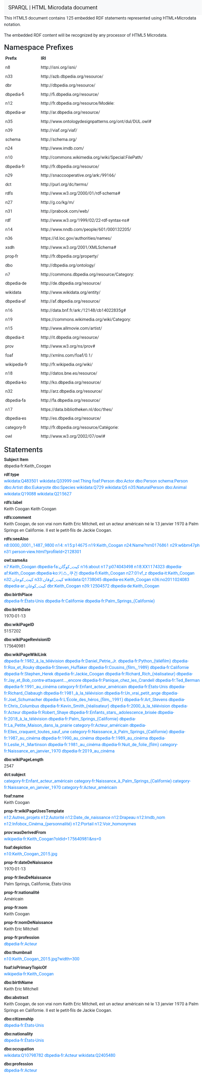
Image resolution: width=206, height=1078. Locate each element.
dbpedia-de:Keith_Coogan (135, 586)
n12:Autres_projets (22, 817)
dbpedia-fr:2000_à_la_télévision (140, 706)
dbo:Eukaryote (37, 487)
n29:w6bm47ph (185, 545)
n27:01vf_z (136, 573)
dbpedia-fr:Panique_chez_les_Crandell (118, 680)
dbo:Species (63, 487)
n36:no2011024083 (170, 579)
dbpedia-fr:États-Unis (24, 601)
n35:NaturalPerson (146, 487)
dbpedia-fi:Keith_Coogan (102, 573)
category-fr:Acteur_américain (100, 725)
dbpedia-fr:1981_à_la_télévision (73, 693)
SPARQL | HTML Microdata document (52, 7)
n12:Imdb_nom (151, 817)
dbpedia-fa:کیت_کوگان (58, 566)
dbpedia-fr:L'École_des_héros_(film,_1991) (83, 699)
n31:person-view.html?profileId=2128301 (43, 551)
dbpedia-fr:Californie (64, 601)
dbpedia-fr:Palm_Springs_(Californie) (120, 601)
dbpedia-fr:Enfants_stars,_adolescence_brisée (113, 712)
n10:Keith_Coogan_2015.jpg (30, 853)
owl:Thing (82, 481)
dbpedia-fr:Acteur (20, 943)
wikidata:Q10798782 (23, 1055)
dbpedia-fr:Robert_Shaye (45, 712)
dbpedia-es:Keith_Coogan (126, 579)
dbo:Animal (176, 487)
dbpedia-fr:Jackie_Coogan (79, 673)
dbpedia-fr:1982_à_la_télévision (34, 661)
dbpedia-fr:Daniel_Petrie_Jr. (91, 661)
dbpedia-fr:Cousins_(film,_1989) (119, 667)
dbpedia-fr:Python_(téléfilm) (144, 661)
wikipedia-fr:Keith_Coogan (29, 973)
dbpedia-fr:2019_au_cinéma (88, 751)
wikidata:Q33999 (55, 481)
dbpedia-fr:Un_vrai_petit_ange (132, 693)
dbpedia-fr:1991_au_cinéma (30, 686)
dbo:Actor (125, 481)
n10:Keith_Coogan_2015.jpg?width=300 (41, 958)
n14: (59, 545)
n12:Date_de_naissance (88, 817)
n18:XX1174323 (149, 566)
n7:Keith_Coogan (20, 566)
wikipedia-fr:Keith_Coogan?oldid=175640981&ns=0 (52, 838)
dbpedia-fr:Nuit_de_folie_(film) (130, 744)
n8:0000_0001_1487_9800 (29, 545)
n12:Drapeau (123, 817)
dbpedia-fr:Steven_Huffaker (61, 667)
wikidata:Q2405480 (97, 1055)
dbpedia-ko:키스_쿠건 (57, 573)
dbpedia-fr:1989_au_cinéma (121, 738)
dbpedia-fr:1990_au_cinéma (67, 738)
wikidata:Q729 (90, 487)
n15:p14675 (76, 545)
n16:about (90, 566)
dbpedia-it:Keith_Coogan (171, 573)
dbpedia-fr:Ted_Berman (177, 680)
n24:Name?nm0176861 (146, 545)
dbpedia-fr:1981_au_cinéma (74, 744)
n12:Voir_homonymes (115, 823)
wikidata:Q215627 (54, 493)
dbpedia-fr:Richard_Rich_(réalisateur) (140, 673)
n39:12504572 (96, 586)
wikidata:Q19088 (20, 493)
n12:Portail (83, 823)
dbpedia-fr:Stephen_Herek (28, 673)
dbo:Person (146, 481)
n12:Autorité (52, 817)
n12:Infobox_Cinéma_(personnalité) (38, 823)
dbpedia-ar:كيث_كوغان (25, 586)
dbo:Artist (13, 487)
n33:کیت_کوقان (49, 579)
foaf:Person (103, 481)
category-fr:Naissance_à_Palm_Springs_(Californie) (119, 731)
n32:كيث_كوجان (19, 579)
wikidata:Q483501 (21, 481)
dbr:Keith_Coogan (64, 586)
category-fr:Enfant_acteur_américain (92, 686)
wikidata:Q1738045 (83, 579)
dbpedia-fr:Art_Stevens (145, 699)
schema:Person (173, 481)
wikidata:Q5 (116, 487)
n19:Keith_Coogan (105, 545)
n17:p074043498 (117, 566)
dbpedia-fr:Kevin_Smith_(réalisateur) (74, 706)
